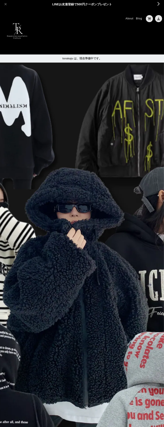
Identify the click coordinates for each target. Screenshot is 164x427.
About (129, 18)
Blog (139, 18)
